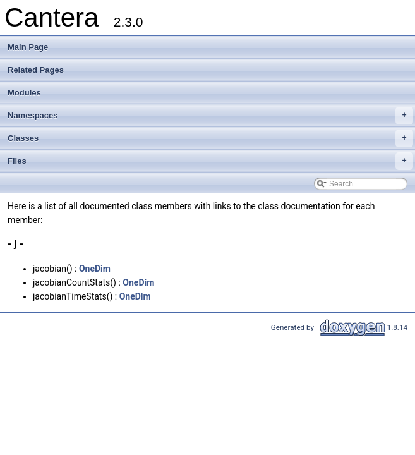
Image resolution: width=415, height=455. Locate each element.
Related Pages (36, 70)
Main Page (28, 47)
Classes (210, 138)
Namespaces (210, 115)
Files (210, 161)
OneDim (95, 269)
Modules (24, 92)
